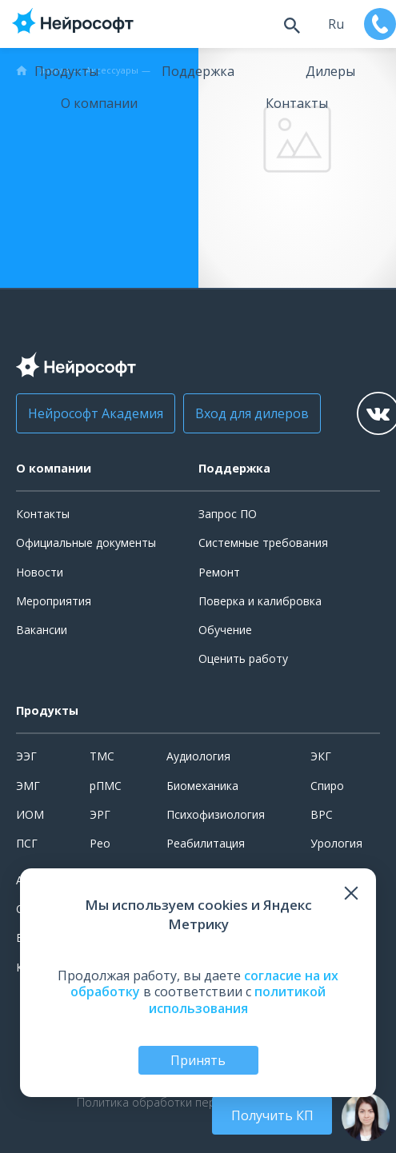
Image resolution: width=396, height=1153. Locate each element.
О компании (99, 103)
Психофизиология (215, 814)
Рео (100, 843)
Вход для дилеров (252, 413)
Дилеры (330, 71)
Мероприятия (53, 600)
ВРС (321, 814)
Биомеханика (202, 785)
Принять (198, 1060)
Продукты (66, 71)
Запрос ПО (227, 513)
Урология (336, 843)
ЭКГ (320, 756)
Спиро (327, 785)
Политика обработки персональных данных (198, 1102)
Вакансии (41, 629)
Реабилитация (205, 843)
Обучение (225, 629)
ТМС (102, 756)
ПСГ (27, 843)
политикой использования (237, 1000)
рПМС (106, 785)
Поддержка (198, 71)
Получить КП (272, 1115)
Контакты (297, 103)
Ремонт (219, 572)
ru (336, 24)
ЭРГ (100, 814)
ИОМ (30, 814)
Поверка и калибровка (260, 600)
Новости (39, 572)
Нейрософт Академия (95, 413)
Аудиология (198, 756)
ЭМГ (28, 785)
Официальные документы (86, 542)
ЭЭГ (26, 756)
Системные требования (263, 542)
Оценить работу (243, 658)
